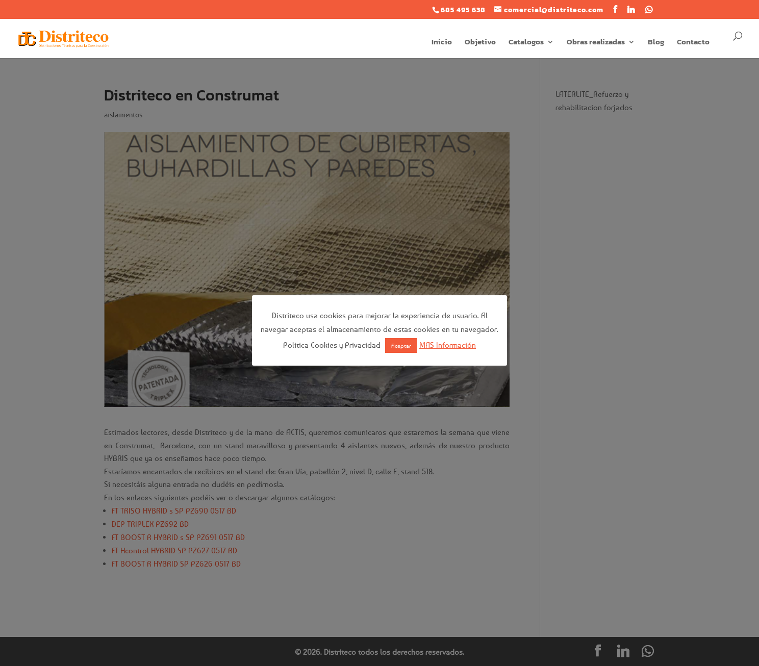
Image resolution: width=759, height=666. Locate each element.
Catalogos (526, 42)
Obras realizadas (596, 42)
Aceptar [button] (401, 345)
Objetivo (480, 42)
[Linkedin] (631, 9)
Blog (656, 42)
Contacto (693, 42)
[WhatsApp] (649, 9)
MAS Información (447, 344)
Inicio (442, 42)
